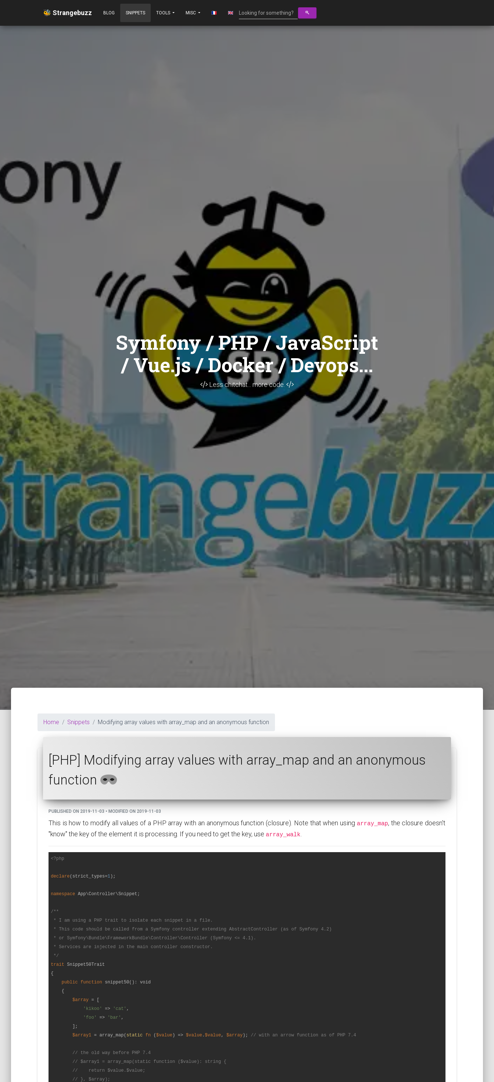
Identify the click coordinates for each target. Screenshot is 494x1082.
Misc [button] (191, 12)
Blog (109, 12)
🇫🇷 (214, 12)
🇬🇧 (230, 12)
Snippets (135, 12)
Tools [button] (163, 12)
